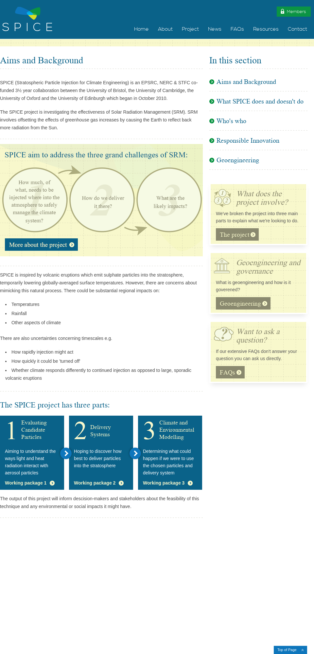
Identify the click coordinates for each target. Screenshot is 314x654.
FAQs (237, 29)
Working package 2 (94, 483)
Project (190, 29)
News (214, 29)
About (165, 29)
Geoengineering (238, 161)
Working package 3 (163, 483)
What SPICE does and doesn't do (260, 102)
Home (141, 29)
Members (293, 11)
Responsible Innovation (248, 141)
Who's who (231, 122)
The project (237, 236)
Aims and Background (246, 83)
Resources (266, 29)
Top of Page (287, 650)
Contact (297, 29)
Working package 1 (25, 483)
